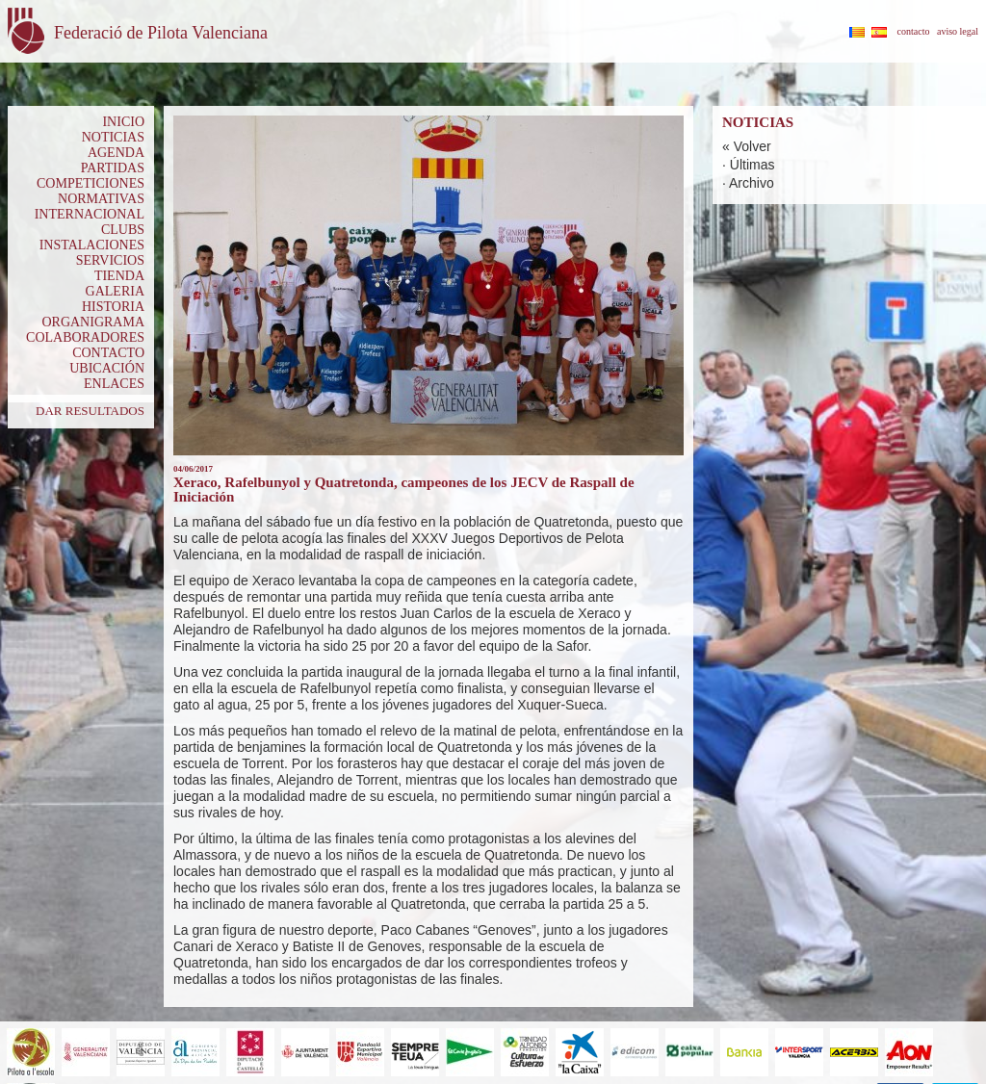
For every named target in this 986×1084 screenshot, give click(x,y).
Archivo (751, 183)
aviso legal (957, 31)
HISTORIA (113, 306)
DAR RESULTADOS (90, 410)
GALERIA (115, 291)
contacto (913, 31)
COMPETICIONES (90, 183)
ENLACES (114, 383)
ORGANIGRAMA (92, 322)
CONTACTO (108, 353)
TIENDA (119, 276)
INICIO (123, 122)
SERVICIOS (110, 260)
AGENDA (116, 152)
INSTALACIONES (91, 245)
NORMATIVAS (101, 199)
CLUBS (122, 229)
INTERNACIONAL (89, 214)
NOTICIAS (113, 137)
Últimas (752, 164)
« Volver (746, 146)
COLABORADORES (85, 337)
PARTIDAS (112, 168)
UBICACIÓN (106, 368)
